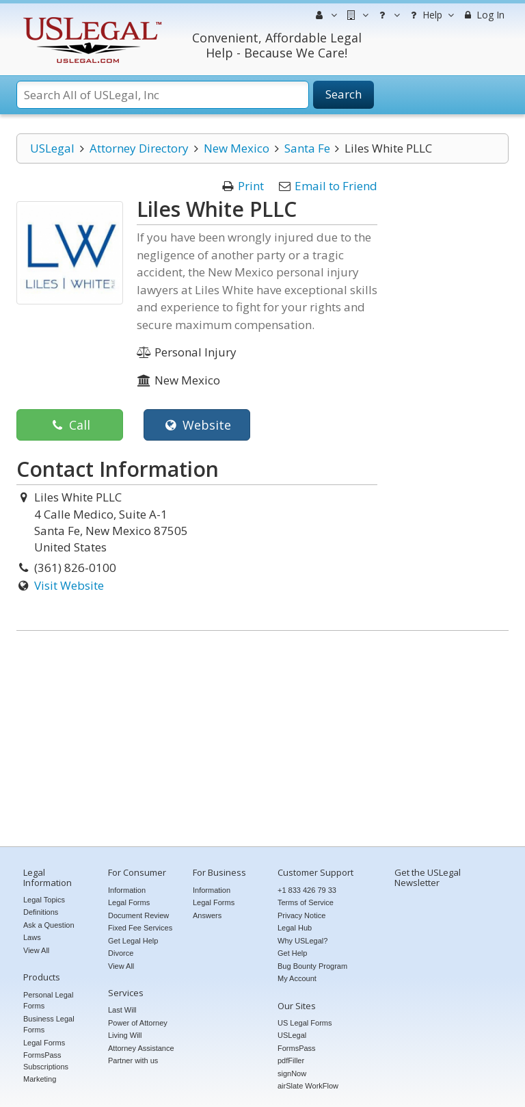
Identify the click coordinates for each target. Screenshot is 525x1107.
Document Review (138, 915)
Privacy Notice (301, 915)
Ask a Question (49, 925)
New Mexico (236, 148)
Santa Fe (307, 148)
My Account (297, 978)
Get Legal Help (133, 941)
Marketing (39, 1079)
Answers (207, 915)
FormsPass (297, 1048)
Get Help (292, 953)
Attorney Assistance (141, 1048)
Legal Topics (44, 900)
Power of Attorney (137, 1023)
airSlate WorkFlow (308, 1086)
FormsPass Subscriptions (45, 1061)
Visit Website (69, 585)
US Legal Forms (305, 1023)
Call (69, 425)
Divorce (120, 953)
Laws (32, 937)
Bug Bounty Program (312, 966)
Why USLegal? (302, 941)
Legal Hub (295, 928)
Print (251, 186)
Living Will (125, 1035)
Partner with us (133, 1060)
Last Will (122, 1010)
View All (36, 950)
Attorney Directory (139, 148)
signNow (292, 1073)
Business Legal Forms (49, 1024)
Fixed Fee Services (140, 928)
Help (430, 15)
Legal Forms (44, 1043)
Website (196, 425)
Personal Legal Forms (48, 1001)
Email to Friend (336, 186)
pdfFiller (291, 1060)
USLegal (52, 148)
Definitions (40, 912)
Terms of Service (306, 902)
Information (127, 890)
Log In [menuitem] (482, 14)
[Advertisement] (262, 740)
